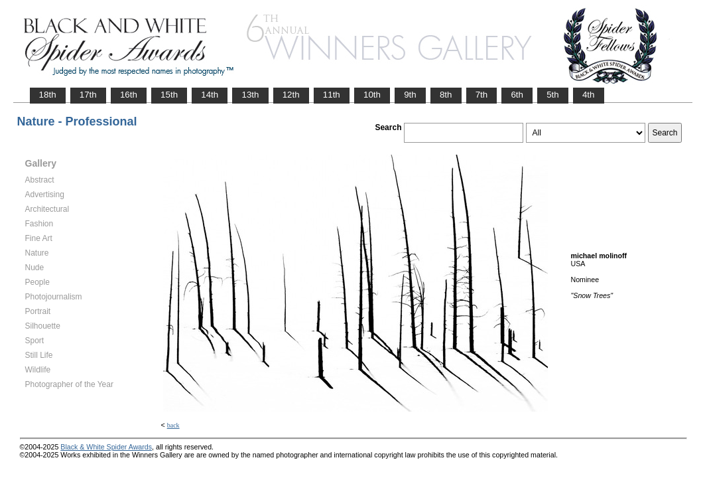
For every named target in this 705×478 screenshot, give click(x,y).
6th (517, 95)
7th (481, 95)
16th (129, 95)
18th (48, 95)
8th (446, 95)
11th (332, 95)
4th (588, 95)
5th (552, 95)
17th (88, 95)
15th (169, 95)
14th (209, 95)
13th (250, 95)
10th (372, 95)
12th (291, 95)
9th (410, 95)
